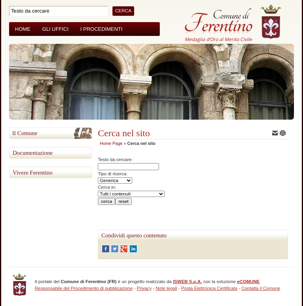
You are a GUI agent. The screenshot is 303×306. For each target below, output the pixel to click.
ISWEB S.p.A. (187, 281)
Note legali (166, 288)
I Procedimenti (101, 29)
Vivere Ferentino (32, 172)
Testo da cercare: (115, 159)
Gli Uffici (55, 29)
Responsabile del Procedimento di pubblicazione (84, 288)
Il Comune (24, 133)
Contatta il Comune (261, 288)
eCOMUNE (248, 281)
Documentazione (32, 153)
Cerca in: (107, 187)
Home (22, 29)
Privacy (144, 288)
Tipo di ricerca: (112, 173)
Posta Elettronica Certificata (209, 288)
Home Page (111, 143)
